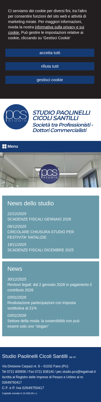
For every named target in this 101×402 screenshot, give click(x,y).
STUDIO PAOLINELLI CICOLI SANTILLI (61, 115)
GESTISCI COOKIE (50, 79)
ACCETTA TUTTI (50, 52)
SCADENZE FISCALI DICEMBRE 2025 (41, 250)
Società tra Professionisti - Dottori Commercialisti (62, 127)
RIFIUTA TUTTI (49, 66)
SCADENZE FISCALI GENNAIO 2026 (39, 219)
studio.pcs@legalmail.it (79, 372)
